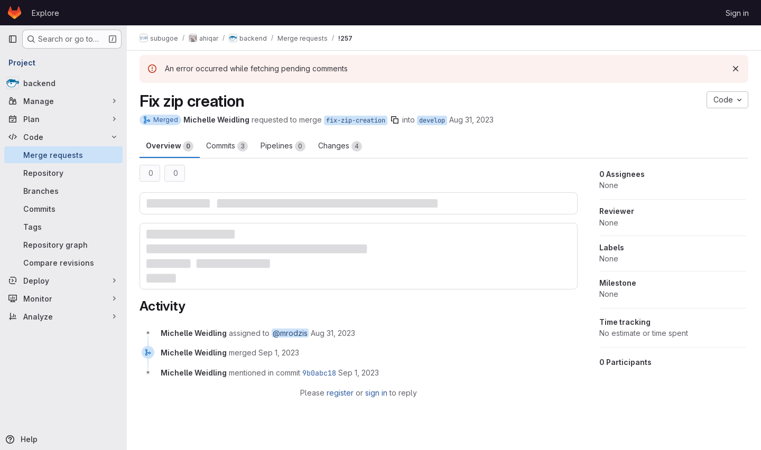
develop (432, 120)
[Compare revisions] (63, 262)
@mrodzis (290, 333)
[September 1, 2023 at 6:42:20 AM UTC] (278, 352)
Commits (227, 146)
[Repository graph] (63, 244)
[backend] (63, 82)
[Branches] (63, 190)
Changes (340, 146)
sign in (376, 392)
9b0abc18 (319, 373)
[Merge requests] (63, 154)
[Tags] (63, 226)
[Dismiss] (735, 68)
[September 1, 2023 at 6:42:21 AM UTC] (358, 372)
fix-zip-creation (355, 120)
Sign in (737, 12)
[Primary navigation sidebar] (12, 39)
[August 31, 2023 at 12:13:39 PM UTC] (333, 333)
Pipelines (283, 146)
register (340, 392)
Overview (169, 146)
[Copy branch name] (394, 120)
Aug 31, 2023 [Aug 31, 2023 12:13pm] (471, 119)
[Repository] (63, 172)
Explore (45, 12)
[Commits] (63, 208)
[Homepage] (14, 12)
